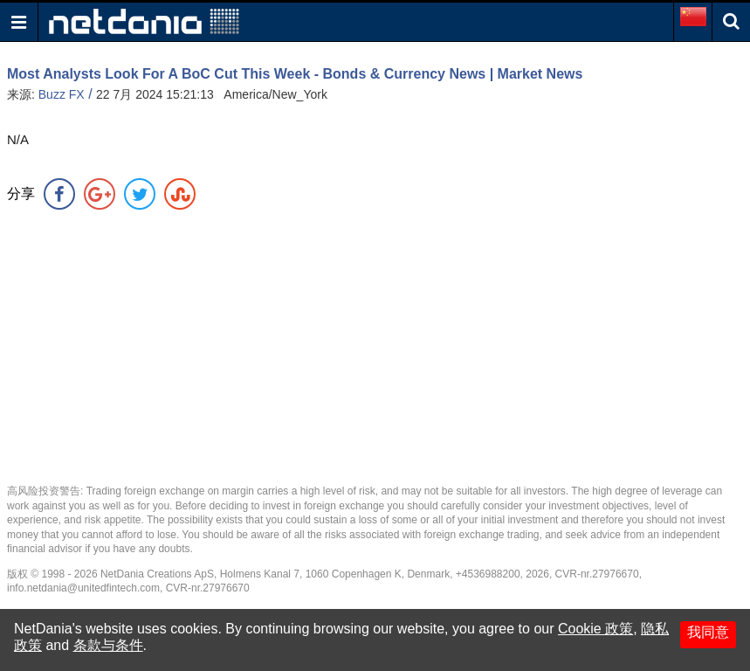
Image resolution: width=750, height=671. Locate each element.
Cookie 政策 (595, 628)
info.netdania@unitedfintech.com (83, 588)
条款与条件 (108, 645)
